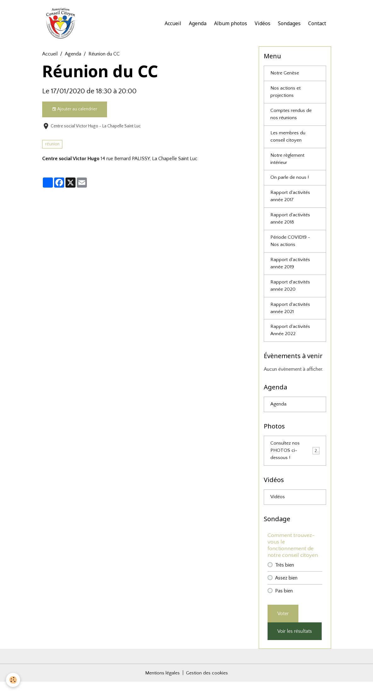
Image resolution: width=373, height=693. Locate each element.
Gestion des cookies (208, 684)
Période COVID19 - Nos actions (290, 247)
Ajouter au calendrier (74, 111)
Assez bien (286, 589)
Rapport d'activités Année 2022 (290, 339)
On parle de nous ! (289, 182)
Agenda (197, 23)
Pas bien (284, 602)
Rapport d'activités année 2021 (290, 316)
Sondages (289, 23)
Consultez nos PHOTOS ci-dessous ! (294, 461)
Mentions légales (162, 684)
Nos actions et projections (285, 94)
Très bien (284, 576)
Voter (283, 625)
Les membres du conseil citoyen (287, 140)
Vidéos (262, 23)
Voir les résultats (294, 642)
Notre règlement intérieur (287, 163)
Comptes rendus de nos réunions (291, 117)
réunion (52, 145)
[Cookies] (13, 680)
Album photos (230, 23)
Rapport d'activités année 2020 (290, 293)
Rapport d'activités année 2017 (290, 201)
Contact (317, 23)
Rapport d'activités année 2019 (290, 270)
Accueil (173, 23)
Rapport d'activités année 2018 (290, 224)
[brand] (62, 24)
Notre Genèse (285, 75)
